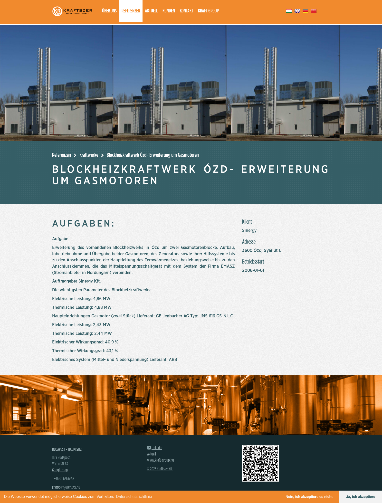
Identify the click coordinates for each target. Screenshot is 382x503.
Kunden (168, 10)
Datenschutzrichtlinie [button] (134, 496)
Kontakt (186, 10)
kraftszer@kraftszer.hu (66, 487)
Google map (60, 470)
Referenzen (131, 10)
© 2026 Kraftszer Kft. (160, 469)
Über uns (109, 10)
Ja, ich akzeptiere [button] (360, 497)
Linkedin (157, 448)
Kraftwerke (88, 155)
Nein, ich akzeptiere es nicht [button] (309, 497)
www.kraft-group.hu (160, 460)
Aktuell (151, 10)
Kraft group (208, 10)
